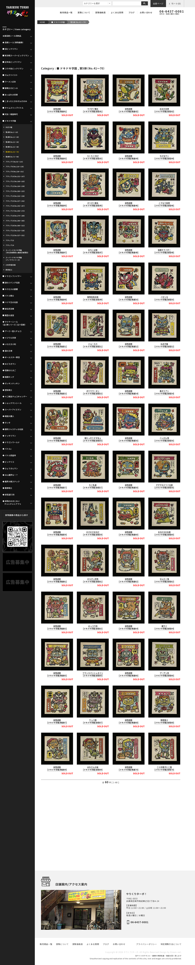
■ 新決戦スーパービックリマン (15, 55)
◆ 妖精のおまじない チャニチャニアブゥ (11, 502)
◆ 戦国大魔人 (8, 416)
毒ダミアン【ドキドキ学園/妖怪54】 (164, 392)
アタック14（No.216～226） (15, 196)
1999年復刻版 (11, 265)
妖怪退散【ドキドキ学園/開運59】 (57, 533)
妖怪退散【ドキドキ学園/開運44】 (129, 157)
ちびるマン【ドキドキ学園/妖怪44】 (164, 157)
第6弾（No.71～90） (12, 157)
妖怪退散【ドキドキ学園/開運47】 (57, 251)
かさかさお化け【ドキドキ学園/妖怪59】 (93, 533)
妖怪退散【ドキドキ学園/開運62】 (129, 580)
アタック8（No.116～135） (15, 166)
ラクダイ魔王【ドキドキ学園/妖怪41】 (93, 110)
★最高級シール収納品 (11, 35)
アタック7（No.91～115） (14, 161)
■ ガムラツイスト (10, 75)
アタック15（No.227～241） (15, 201)
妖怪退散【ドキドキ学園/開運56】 (129, 439)
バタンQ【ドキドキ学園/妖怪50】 (164, 298)
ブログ (131, 12)
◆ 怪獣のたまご (9, 370)
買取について (84, 12)
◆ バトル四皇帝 (9, 455)
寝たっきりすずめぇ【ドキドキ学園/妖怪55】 (93, 439)
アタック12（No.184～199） (15, 186)
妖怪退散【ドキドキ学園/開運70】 (129, 768)
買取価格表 (100, 12)
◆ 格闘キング (8, 377)
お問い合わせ (146, 12)
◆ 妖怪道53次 (8, 494)
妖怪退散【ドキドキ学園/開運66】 (129, 674)
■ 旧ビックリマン (10, 49)
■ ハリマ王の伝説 (10, 302)
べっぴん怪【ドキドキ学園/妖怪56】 (164, 439)
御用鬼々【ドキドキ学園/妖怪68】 (164, 721)
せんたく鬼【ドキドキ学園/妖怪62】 (164, 580)
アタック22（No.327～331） (15, 235)
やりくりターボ (131, 952)
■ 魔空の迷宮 (8, 315)
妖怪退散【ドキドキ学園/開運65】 (57, 674)
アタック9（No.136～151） (15, 171)
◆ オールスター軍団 (11, 357)
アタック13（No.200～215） (15, 191)
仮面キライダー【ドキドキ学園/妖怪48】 (164, 251)
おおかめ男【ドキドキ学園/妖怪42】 (164, 110)
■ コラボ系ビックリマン (12, 68)
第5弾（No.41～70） (78, 22)
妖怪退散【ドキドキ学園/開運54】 (129, 392)
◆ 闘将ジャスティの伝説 (12, 429)
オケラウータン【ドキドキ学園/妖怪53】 (93, 392)
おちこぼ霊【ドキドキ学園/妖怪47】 (93, 251)
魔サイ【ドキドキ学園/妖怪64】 (164, 627)
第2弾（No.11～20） (12, 137)
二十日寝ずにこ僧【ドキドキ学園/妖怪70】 (164, 768)
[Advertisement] (110, 45)
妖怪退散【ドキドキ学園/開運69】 (57, 768)
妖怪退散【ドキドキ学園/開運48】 (129, 251)
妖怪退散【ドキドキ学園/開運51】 (57, 345)
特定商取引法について (171, 944)
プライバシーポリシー (146, 944)
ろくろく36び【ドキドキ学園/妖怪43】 (93, 157)
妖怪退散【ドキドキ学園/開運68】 (129, 721)
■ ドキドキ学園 (58, 22)
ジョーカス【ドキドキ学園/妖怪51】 (93, 345)
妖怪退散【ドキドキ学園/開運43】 (57, 157)
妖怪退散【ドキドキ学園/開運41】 (57, 110)
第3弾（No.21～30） (12, 142)
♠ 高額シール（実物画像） (13, 42)
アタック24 (10, 245)
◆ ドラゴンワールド (11, 442)
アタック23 (10, 240)
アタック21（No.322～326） (15, 230)
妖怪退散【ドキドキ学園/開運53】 (57, 392)
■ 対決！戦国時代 (10, 114)
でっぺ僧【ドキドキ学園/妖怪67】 (93, 721)
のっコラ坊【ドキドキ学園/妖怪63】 (93, 627)
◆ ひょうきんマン (10, 468)
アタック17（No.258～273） (15, 211)
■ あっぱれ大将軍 (10, 94)
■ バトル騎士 (8, 295)
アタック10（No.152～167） (15, 176)
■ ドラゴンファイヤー (12, 276)
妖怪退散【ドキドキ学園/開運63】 (57, 627)
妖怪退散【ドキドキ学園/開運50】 (129, 298)
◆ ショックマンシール (12, 403)
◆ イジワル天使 (9, 337)
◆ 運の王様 (7, 350)
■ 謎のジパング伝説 (11, 282)
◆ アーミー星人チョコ (11, 331)
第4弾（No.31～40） (12, 147)
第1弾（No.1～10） (12, 132)
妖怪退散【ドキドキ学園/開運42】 (129, 110)
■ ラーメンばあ (9, 81)
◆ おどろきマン (9, 364)
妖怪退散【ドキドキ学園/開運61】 (57, 580)
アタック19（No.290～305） (15, 220)
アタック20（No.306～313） (15, 225)
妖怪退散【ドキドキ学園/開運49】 (57, 298)
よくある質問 (117, 12)
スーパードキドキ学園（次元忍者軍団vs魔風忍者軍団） (17, 251)
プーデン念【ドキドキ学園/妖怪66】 (164, 674)
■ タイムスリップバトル (12, 107)
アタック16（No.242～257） (15, 206)
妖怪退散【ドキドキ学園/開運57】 (57, 486)
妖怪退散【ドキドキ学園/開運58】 (129, 486)
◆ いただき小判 (9, 344)
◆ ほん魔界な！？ (10, 475)
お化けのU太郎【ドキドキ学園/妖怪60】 (164, 533)
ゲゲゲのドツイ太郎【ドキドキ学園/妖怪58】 (164, 486)
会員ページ (158, 3)
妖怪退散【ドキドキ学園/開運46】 (129, 204)
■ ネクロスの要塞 (10, 289)
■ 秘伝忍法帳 (8, 308)
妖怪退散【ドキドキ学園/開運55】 (57, 439)
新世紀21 (9, 270)
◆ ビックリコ (8, 462)
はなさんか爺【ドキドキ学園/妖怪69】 (93, 768)
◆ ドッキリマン (9, 435)
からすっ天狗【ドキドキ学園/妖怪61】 (93, 580)
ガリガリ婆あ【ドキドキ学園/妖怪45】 (93, 204)
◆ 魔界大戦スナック (11, 481)
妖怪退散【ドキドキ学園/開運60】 (129, 533)
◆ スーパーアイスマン (11, 409)
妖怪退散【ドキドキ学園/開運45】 (57, 204)
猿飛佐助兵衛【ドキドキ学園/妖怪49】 (93, 298)
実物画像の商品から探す (16, 515)
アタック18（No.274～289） (15, 216)
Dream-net (175, 952)
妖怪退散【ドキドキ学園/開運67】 (57, 721)
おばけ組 (9, 127)
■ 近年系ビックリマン (12, 62)
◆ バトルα (6, 448)
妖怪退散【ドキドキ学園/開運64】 (129, 627)
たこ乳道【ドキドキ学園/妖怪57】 (93, 486)
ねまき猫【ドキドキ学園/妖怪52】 (164, 345)
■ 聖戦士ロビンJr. (10, 88)
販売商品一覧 (66, 12)
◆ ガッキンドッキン (11, 383)
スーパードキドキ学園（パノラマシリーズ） (14, 258)
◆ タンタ (6, 422)
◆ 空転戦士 (7, 390)
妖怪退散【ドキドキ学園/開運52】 (129, 345)
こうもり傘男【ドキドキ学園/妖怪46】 (164, 204)
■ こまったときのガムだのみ (14, 101)
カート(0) (175, 3)
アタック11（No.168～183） (15, 181)
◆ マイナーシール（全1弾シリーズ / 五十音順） (14, 323)
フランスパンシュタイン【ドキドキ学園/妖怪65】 (92, 674)
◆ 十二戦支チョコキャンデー (14, 396)
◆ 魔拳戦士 (7, 488)
